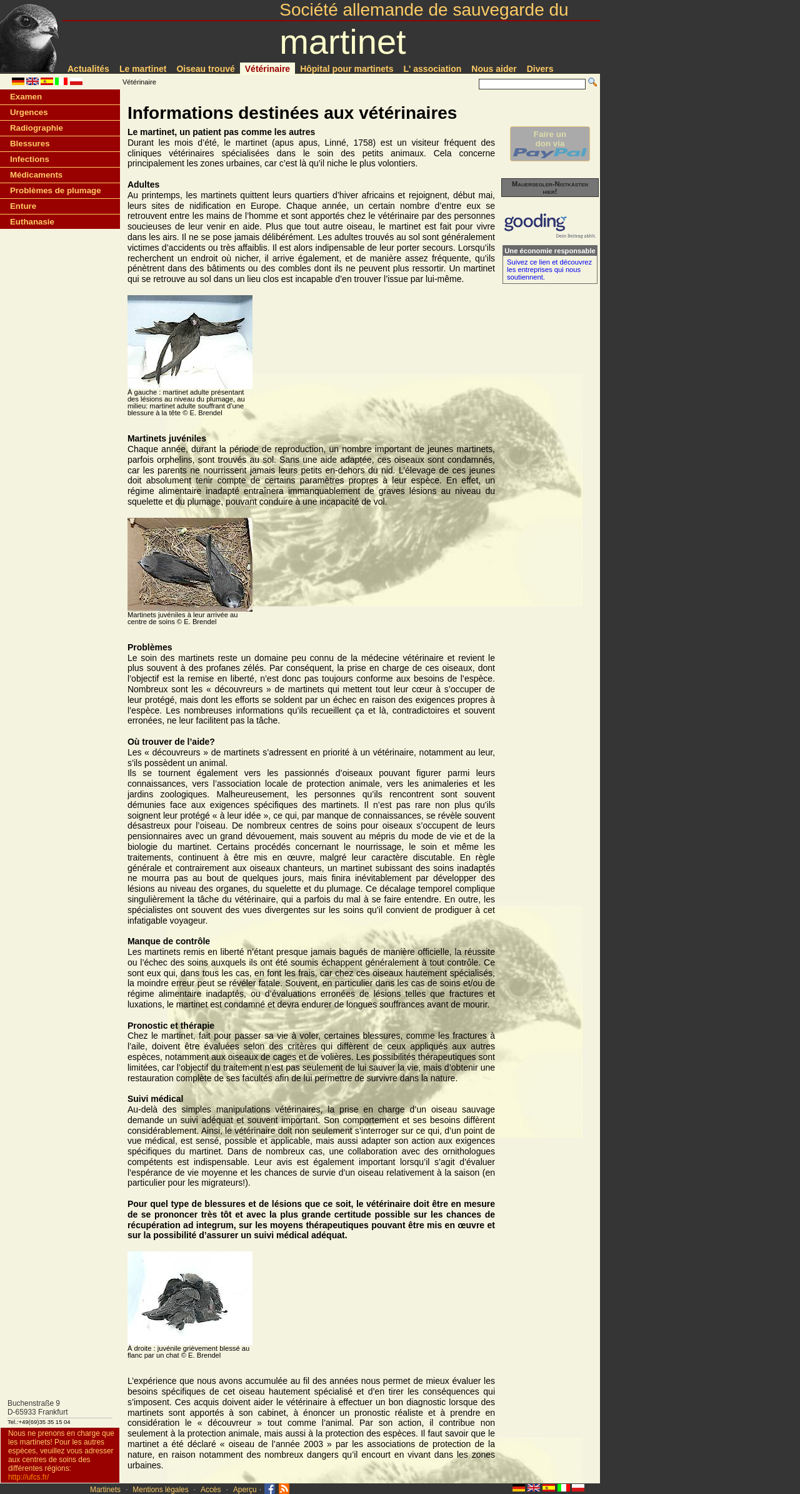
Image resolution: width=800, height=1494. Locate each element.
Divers (540, 69)
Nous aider (493, 69)
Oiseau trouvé (205, 69)
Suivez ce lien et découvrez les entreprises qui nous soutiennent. (549, 269)
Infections (29, 159)
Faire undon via (550, 143)
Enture (23, 206)
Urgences (29, 112)
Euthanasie (32, 221)
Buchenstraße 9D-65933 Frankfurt (38, 1407)
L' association (433, 69)
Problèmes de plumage (55, 190)
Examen (26, 96)
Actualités (88, 69)
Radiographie (36, 128)
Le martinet (142, 69)
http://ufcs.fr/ (28, 1477)
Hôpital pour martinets (346, 69)
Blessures (30, 143)
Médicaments (36, 174)
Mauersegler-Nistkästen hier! (550, 187)
